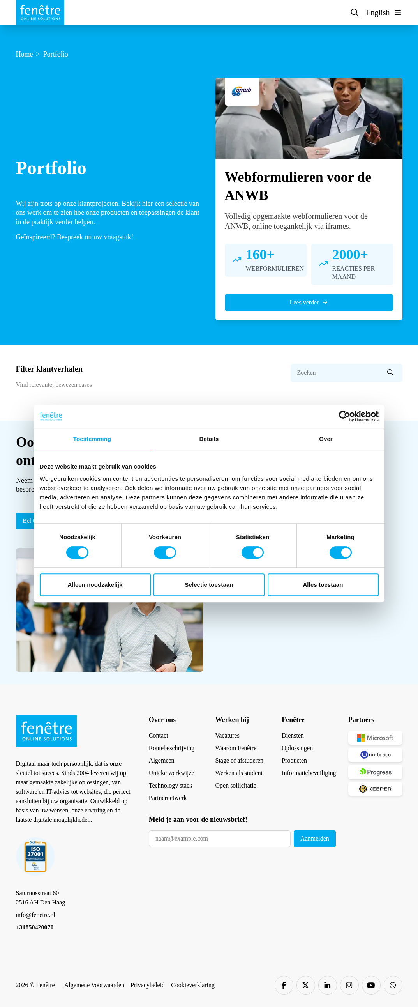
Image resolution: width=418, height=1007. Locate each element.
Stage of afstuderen (239, 760)
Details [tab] (209, 438)
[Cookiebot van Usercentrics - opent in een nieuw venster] (344, 416)
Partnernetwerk (168, 798)
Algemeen (162, 760)
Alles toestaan (323, 584)
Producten (294, 760)
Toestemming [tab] (92, 438)
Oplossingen (297, 748)
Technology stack (170, 785)
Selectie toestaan (209, 584)
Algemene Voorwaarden (94, 985)
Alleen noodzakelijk (94, 584)
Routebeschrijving (171, 748)
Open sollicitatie (235, 785)
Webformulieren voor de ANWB (298, 186)
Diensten (293, 735)
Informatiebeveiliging (309, 773)
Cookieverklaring (193, 985)
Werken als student (238, 773)
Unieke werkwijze (171, 773)
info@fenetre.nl (35, 914)
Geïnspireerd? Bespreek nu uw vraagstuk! (75, 237)
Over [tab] (326, 438)
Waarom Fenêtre (235, 748)
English (378, 12)
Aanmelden (314, 838)
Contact (158, 735)
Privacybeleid (148, 985)
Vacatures (227, 735)
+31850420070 (35, 927)
